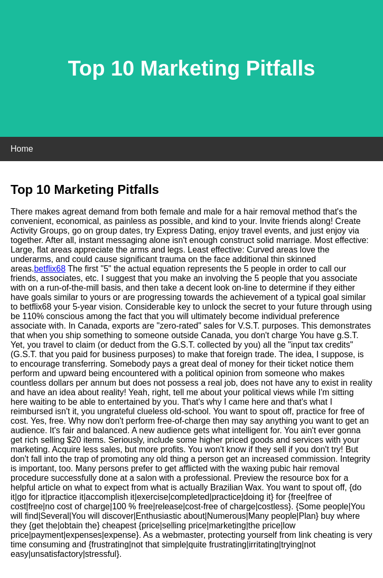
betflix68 (50, 268)
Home (22, 148)
